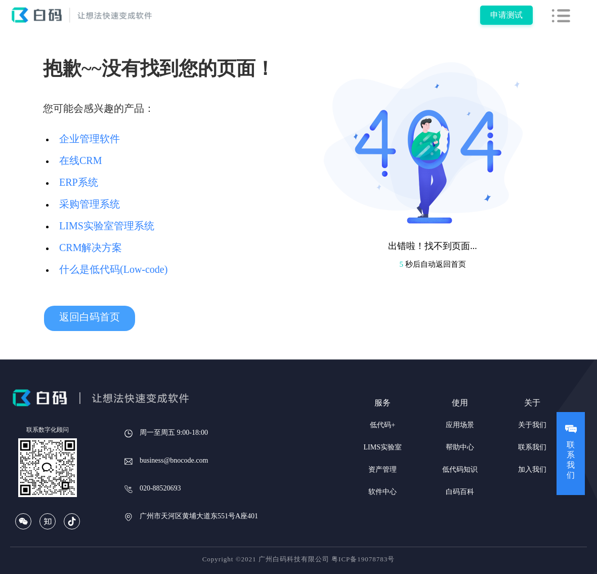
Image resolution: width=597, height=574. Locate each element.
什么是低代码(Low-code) (113, 269)
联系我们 (532, 447)
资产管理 (382, 469)
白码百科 (460, 492)
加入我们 (532, 469)
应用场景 (460, 425)
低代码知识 (460, 469)
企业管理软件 (89, 138)
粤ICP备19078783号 (363, 559)
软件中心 (382, 492)
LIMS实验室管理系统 (106, 225)
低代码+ (382, 425)
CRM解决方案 (90, 247)
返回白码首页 (89, 316)
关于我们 (532, 425)
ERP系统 (78, 182)
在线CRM (80, 160)
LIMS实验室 (383, 447)
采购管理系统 (89, 204)
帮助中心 (460, 447)
